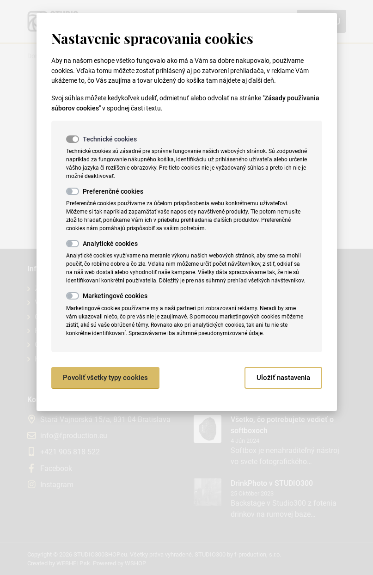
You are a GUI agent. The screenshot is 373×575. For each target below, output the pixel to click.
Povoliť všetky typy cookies (105, 377)
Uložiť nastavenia (283, 377)
